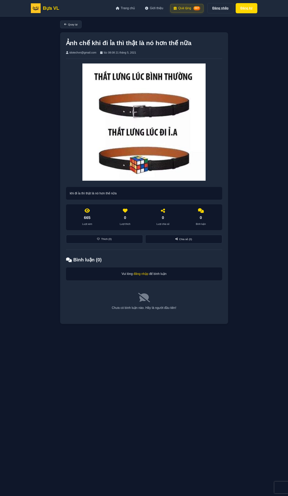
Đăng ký (246, 8)
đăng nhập (141, 273)
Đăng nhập (220, 8)
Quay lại (71, 24)
